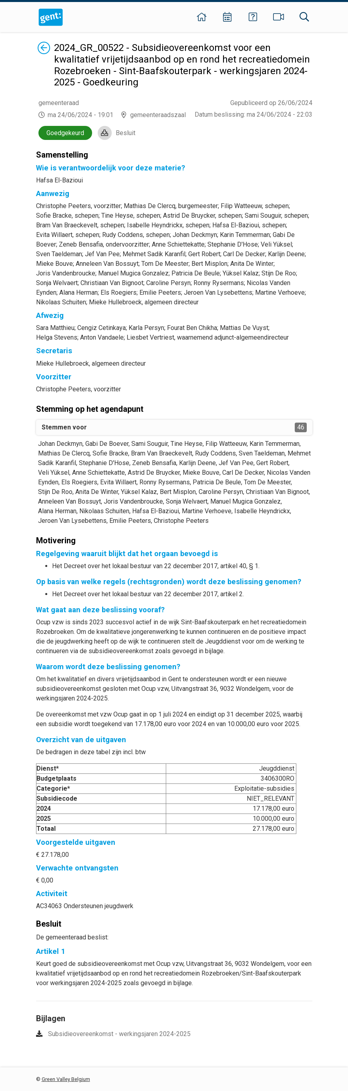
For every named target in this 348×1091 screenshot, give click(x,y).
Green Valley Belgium (66, 1079)
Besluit (125, 133)
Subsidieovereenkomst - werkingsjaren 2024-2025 (119, 1034)
